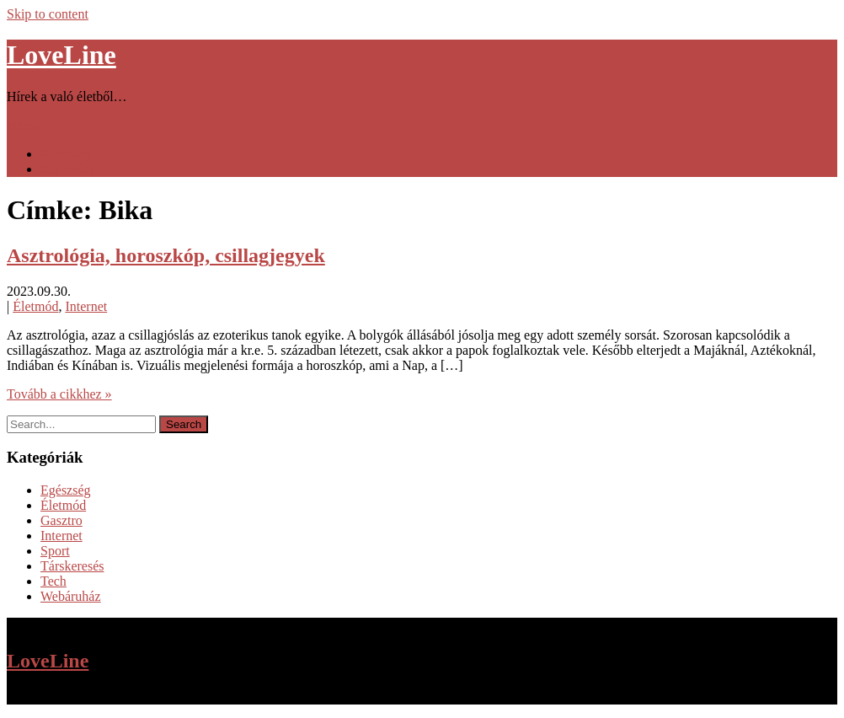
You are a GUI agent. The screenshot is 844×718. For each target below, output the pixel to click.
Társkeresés (72, 566)
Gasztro (61, 520)
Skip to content (47, 14)
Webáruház (70, 596)
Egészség (65, 490)
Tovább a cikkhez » (59, 394)
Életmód (35, 306)
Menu (22, 125)
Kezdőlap (66, 154)
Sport (55, 551)
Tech (53, 581)
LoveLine (61, 55)
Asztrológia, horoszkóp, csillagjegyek (166, 255)
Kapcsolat (67, 169)
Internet (86, 306)
